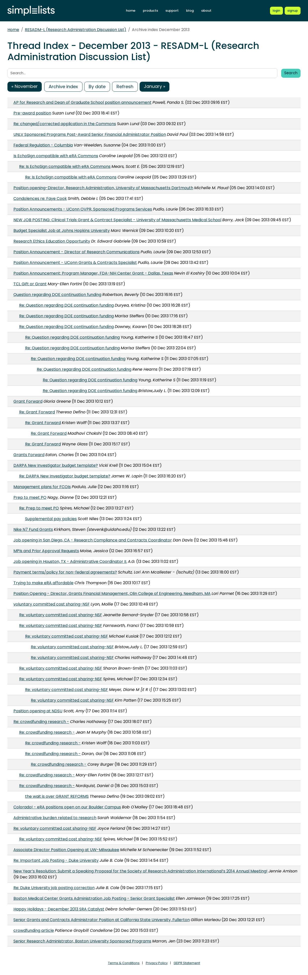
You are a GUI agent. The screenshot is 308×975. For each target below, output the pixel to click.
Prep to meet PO (29, 497)
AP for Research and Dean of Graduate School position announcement (82, 102)
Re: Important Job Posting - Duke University (56, 860)
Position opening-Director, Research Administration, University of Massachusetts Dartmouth (103, 188)
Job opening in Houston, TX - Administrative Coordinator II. (70, 561)
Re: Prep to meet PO (39, 508)
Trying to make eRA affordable (43, 583)
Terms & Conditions (124, 963)
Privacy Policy (157, 963)
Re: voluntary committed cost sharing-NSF (60, 615)
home (130, 10)
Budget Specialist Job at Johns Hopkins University (61, 230)
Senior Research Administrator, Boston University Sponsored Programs (82, 941)
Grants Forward (28, 455)
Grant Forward (27, 401)
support (172, 10)
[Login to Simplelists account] (276, 11)
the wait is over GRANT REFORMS (57, 796)
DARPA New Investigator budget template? (55, 465)
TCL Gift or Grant (30, 284)
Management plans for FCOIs (42, 487)
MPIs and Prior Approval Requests (46, 551)
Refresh (124, 86)
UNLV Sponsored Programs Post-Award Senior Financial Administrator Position (89, 134)
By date (97, 86)
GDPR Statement (187, 963)
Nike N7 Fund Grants (33, 529)
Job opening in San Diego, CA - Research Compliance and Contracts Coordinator (92, 540)
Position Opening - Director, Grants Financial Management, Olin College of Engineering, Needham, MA (112, 593)
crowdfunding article (33, 930)
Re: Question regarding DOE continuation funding (66, 305)
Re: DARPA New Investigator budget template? (64, 476)
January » (154, 86)
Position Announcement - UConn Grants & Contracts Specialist (75, 262)
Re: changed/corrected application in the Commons (64, 124)
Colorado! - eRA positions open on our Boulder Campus (67, 807)
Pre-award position (32, 113)
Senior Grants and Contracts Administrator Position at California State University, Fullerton (101, 920)
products (150, 10)
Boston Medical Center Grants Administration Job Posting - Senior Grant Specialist (94, 898)
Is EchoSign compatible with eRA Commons (55, 156)
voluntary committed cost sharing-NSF (51, 604)
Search (291, 72)
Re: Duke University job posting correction (54, 888)
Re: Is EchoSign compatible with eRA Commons (65, 166)
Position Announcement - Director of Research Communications (76, 252)
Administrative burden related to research (54, 818)
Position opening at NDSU (37, 711)
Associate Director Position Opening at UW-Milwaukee (66, 850)
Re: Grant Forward (37, 412)
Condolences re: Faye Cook (40, 198)
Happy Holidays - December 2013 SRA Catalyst (58, 909)
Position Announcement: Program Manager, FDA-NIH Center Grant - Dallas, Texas (93, 273)
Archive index (63, 86)
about (206, 10)
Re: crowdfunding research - (41, 721)
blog (190, 10)
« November (24, 86)
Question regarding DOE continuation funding (57, 294)
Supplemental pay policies (51, 519)
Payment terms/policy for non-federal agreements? (65, 572)
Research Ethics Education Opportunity (51, 241)
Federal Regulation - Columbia (43, 145)
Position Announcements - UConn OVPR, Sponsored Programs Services (82, 209)
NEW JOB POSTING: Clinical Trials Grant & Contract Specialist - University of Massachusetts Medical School (117, 220)
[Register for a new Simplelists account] (293, 11)
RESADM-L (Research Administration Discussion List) (75, 30)
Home (13, 30)
